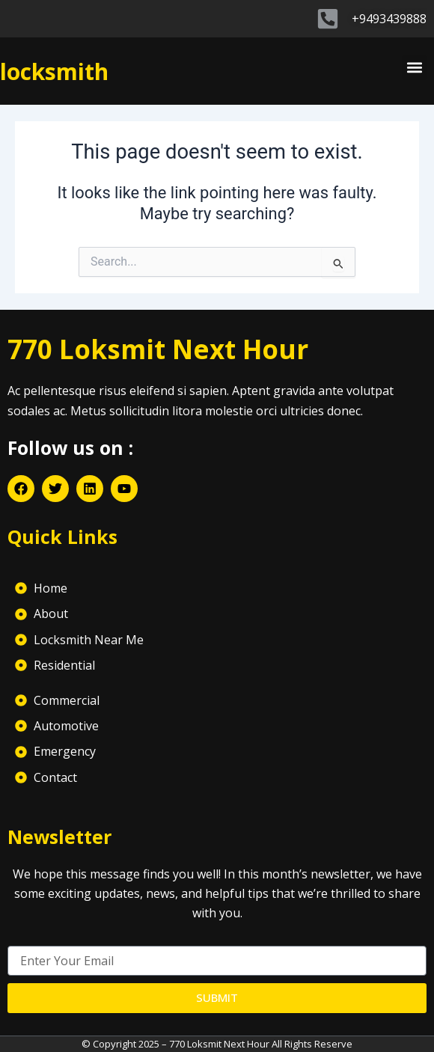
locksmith (54, 71)
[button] (414, 67)
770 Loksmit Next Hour (157, 349)
